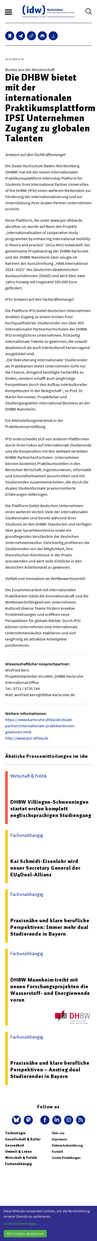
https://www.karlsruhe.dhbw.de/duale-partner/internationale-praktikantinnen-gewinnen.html (40, 725)
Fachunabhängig (18, 1163)
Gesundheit (14, 1145)
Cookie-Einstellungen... (21, 1223)
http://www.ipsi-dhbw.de (26, 738)
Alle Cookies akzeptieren (25, 1233)
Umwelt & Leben (18, 1151)
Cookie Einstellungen (66, 1158)
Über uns (58, 1133)
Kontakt (57, 1151)
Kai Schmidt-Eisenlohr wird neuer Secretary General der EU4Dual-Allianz (45, 867)
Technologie (15, 1133)
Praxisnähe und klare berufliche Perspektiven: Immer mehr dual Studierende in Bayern (49, 927)
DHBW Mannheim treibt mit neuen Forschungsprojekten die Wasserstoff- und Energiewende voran (50, 990)
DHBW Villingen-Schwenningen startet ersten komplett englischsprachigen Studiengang (50, 808)
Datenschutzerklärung (67, 1145)
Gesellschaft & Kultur (23, 1139)
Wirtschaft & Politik (21, 1157)
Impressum (59, 1139)
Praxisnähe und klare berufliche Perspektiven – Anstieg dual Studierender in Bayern (49, 1069)
